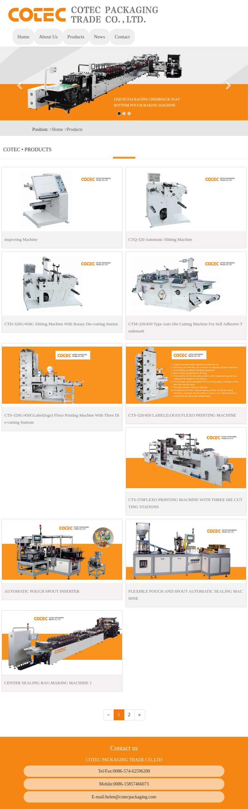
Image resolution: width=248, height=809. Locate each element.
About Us (48, 36)
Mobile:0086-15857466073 (124, 784)
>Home (56, 129)
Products (78, 36)
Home (23, 36)
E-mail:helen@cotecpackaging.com (124, 796)
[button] (18, 83)
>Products (73, 129)
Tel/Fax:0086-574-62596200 (124, 771)
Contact (122, 36)
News (99, 36)
